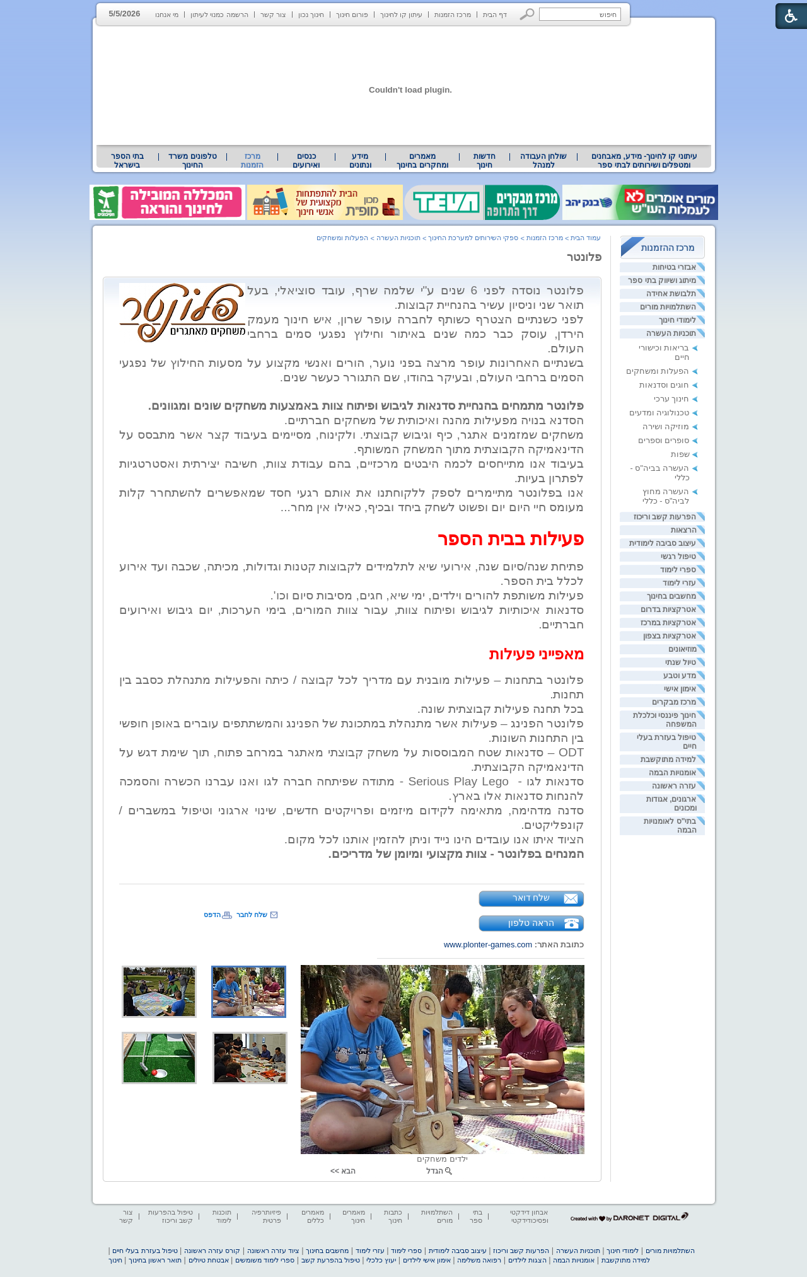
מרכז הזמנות (452, 14)
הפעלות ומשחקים (658, 371)
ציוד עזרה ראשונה (273, 1250)
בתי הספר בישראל (127, 161)
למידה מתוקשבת (668, 759)
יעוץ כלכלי (381, 1260)
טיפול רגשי (678, 556)
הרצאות (684, 530)
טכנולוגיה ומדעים (659, 412)
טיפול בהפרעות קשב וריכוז (170, 1216)
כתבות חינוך (393, 1216)
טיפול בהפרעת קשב (330, 1260)
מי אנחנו (166, 14)
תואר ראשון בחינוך (155, 1260)
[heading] (545, 391)
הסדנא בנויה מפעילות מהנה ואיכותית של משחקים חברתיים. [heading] (434, 420)
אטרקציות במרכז (668, 622)
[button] (527, 14)
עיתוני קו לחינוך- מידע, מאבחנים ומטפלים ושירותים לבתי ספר (644, 161)
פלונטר (584, 257)
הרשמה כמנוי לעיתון (219, 14)
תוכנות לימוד (221, 1216)
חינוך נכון (311, 14)
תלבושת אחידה (671, 293)
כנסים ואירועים (306, 161)
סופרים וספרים (664, 440)
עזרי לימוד (679, 583)
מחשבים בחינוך (671, 596)
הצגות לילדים (527, 1260)
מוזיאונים (682, 649)
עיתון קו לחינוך (401, 14)
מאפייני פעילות (536, 653)
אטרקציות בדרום (668, 609)
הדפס (212, 914)
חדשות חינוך (484, 161)
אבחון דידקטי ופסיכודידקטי (529, 1216)
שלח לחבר (251, 914)
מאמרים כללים (312, 1216)
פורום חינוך (352, 14)
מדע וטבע (679, 675)
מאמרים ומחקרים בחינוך (422, 161)
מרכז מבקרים (674, 702)
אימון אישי (680, 689)
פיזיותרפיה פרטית (266, 1216)
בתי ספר (476, 1216)
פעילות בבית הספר (511, 539)
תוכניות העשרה (671, 333)
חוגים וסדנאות (664, 385)
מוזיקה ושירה (666, 426)
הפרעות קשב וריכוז (665, 516)
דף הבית (495, 14)
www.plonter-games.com (488, 944)
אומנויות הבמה (672, 772)
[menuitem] (644, 161)
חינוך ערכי (672, 398)
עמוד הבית (586, 237)
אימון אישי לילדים (427, 1260)
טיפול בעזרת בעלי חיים (144, 1250)
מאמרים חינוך (353, 1216)
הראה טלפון (531, 923)
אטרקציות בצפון (669, 636)
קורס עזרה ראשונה (212, 1250)
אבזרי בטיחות (674, 267)
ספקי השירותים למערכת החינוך (473, 237)
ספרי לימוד (678, 569)
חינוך (115, 1260)
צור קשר (273, 14)
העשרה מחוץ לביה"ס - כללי (666, 496)
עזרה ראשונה (674, 786)
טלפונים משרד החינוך (192, 161)
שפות (680, 454)
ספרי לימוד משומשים (264, 1260)
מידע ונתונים (360, 161)
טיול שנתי (680, 662)
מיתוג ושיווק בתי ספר (662, 280)
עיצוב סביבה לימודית (663, 543)
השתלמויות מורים (668, 307)
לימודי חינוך (677, 320)
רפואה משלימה (479, 1260)
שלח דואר (531, 898)
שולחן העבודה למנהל (543, 161)
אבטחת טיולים (209, 1260)
